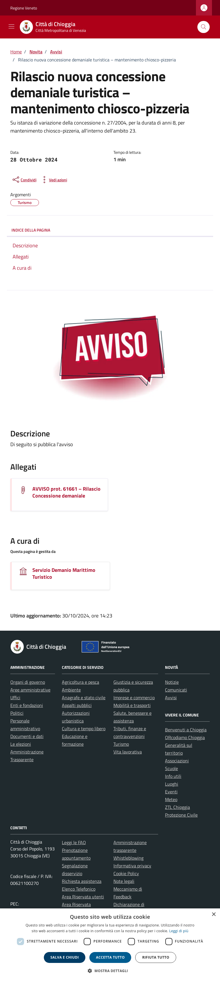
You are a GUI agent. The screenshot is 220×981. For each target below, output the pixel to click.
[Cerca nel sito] (203, 27)
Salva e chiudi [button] (64, 957)
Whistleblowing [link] (128, 857)
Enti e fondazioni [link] (26, 705)
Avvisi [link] (171, 697)
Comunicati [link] (176, 689)
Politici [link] (16, 713)
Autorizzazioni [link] (76, 713)
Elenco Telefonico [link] (78, 888)
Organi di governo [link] (27, 682)
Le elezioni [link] (20, 744)
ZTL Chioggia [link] (177, 807)
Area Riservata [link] (76, 904)
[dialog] (110, 944)
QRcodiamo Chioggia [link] (185, 737)
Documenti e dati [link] (27, 736)
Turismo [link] (121, 744)
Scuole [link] (171, 768)
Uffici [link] (15, 697)
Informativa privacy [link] (132, 865)
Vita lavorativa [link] (127, 751)
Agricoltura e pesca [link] (80, 682)
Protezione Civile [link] (181, 814)
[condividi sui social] (24, 179)
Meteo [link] (171, 799)
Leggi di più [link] (178, 930)
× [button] (213, 914)
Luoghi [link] (171, 783)
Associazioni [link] (177, 760)
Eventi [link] (171, 791)
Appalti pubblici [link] (77, 705)
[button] (110, 970)
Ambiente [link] (71, 689)
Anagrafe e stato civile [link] (83, 697)
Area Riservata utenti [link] (83, 896)
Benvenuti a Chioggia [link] (186, 729)
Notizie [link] (172, 682)
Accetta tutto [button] (110, 957)
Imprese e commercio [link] (134, 697)
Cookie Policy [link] (126, 873)
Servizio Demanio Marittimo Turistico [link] (63, 573)
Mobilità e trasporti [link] (132, 705)
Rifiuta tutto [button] (155, 957)
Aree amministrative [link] (30, 689)
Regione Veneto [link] (23, 8)
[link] (56, 27)
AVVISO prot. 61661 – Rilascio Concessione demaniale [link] (66, 492)
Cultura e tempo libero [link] (83, 728)
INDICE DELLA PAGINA (30, 230)
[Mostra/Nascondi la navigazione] (11, 26)
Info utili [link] (173, 776)
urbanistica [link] (73, 720)
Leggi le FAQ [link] (74, 842)
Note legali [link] (123, 881)
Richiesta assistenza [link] (81, 881)
